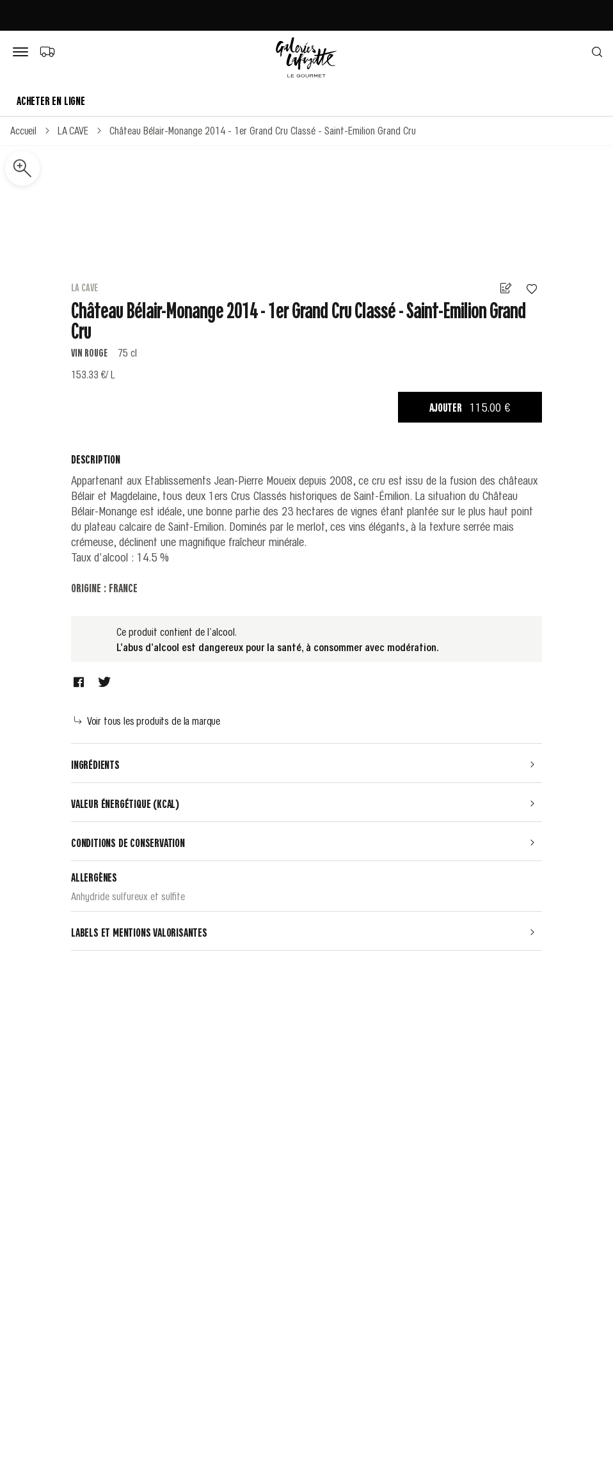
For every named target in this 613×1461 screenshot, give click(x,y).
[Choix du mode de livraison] (47, 51)
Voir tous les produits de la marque (147, 720)
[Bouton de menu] (23, 52)
